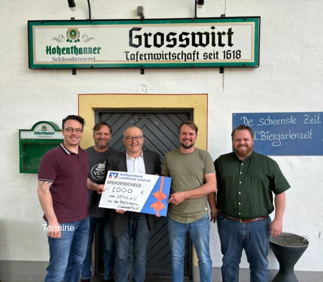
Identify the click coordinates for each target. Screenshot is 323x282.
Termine (58, 228)
